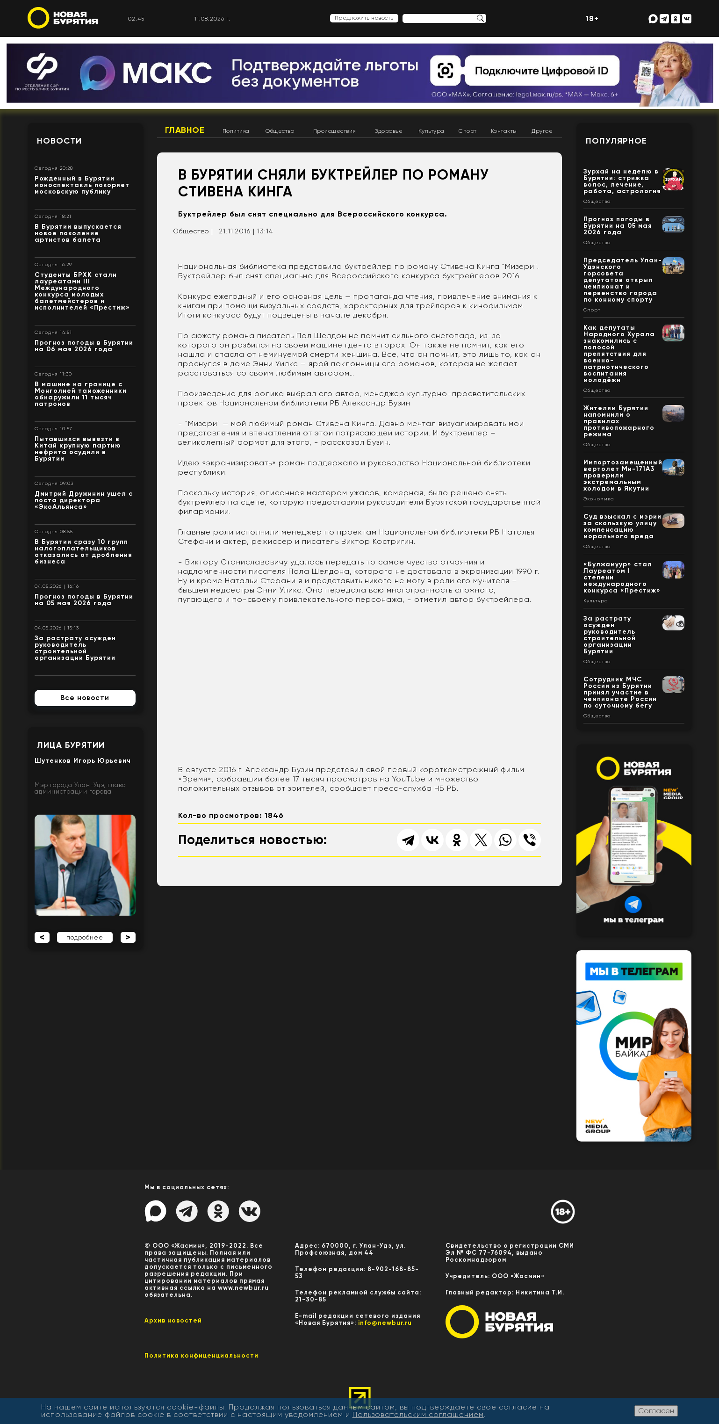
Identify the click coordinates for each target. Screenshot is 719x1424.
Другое (542, 131)
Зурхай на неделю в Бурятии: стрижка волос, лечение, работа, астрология (622, 181)
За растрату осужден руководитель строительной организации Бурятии (75, 648)
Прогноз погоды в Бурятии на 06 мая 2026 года (84, 346)
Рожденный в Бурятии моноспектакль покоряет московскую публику (82, 184)
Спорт (468, 131)
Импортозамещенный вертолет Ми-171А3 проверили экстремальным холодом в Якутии (622, 475)
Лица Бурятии (71, 745)
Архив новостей (173, 1320)
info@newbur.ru (385, 1322)
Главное (185, 130)
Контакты (504, 131)
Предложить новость (364, 17)
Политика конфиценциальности (201, 1355)
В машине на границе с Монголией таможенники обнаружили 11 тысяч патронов (81, 394)
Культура (431, 131)
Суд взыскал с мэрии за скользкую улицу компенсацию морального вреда (622, 526)
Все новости (84, 698)
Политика (236, 131)
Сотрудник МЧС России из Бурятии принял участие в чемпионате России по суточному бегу (620, 692)
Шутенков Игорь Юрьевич (83, 761)
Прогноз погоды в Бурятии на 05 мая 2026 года (84, 600)
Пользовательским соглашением (418, 1414)
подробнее (84, 937)
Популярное (616, 141)
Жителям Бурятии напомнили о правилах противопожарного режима (618, 421)
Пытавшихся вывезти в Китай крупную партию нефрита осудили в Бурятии (78, 449)
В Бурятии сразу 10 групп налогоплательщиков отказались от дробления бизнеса (83, 551)
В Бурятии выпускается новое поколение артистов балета (78, 233)
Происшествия (334, 131)
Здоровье (389, 131)
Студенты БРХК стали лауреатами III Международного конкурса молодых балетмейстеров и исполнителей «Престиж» (82, 291)
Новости (59, 141)
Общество (280, 131)
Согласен (656, 1410)
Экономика (598, 499)
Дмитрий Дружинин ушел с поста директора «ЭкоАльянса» (84, 500)
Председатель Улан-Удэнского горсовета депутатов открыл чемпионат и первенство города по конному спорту (622, 280)
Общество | (193, 231)
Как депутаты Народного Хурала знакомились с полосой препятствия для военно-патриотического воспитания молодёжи (619, 354)
